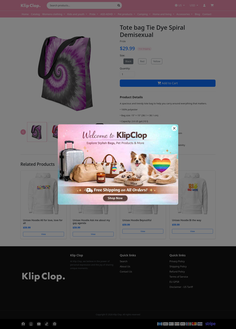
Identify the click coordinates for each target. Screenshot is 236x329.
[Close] (174, 128)
